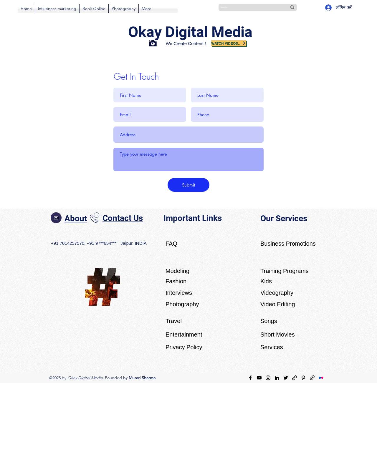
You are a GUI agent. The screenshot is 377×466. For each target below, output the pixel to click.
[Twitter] (286, 378)
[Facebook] (250, 378)
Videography (276, 292)
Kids (266, 281)
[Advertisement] (176, 424)
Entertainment (184, 334)
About (76, 218)
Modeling (177, 271)
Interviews (179, 292)
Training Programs (284, 271)
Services (271, 347)
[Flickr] (321, 378)
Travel (174, 321)
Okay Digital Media (190, 32)
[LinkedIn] (277, 378)
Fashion (176, 281)
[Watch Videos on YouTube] (228, 43)
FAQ (171, 243)
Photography (182, 304)
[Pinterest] (303, 378)
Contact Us (122, 218)
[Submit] (188, 185)
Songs (268, 321)
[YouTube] (259, 378)
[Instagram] (268, 378)
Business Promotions (288, 243)
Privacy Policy (184, 347)
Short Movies (277, 334)
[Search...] (249, 7)
